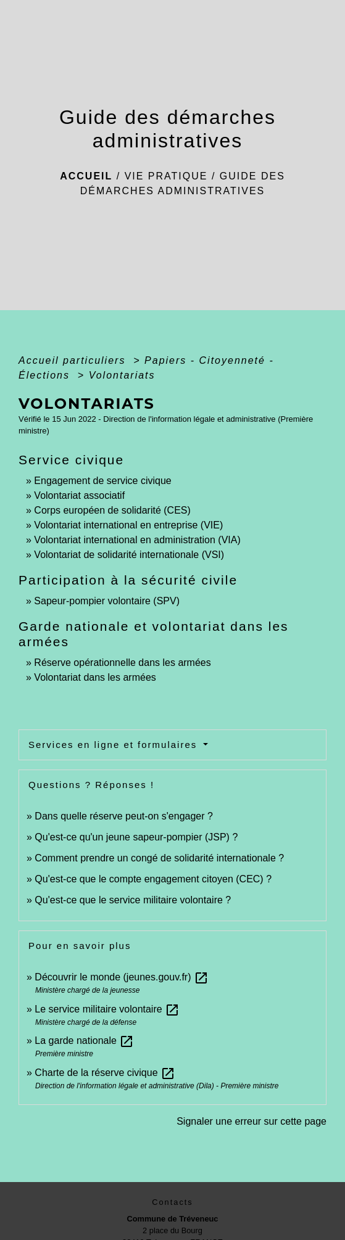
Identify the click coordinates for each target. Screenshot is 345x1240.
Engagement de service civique (102, 480)
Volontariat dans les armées (95, 677)
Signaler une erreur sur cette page (251, 1121)
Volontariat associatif (79, 495)
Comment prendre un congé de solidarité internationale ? (159, 858)
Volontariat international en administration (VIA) (137, 540)
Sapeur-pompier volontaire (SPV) (107, 601)
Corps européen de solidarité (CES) (112, 510)
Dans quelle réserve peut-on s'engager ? (124, 816)
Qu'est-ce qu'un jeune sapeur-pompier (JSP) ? (136, 837)
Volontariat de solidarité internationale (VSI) (129, 554)
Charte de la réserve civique (105, 1072)
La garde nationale (84, 1040)
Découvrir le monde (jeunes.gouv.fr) (122, 977)
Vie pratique (166, 176)
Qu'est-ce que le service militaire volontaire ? (133, 900)
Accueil (86, 176)
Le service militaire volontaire (107, 1009)
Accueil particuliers (74, 360)
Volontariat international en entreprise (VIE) (128, 525)
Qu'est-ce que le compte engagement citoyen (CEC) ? (153, 879)
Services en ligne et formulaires (114, 744)
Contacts (172, 1202)
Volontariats (122, 375)
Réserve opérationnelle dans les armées (122, 662)
